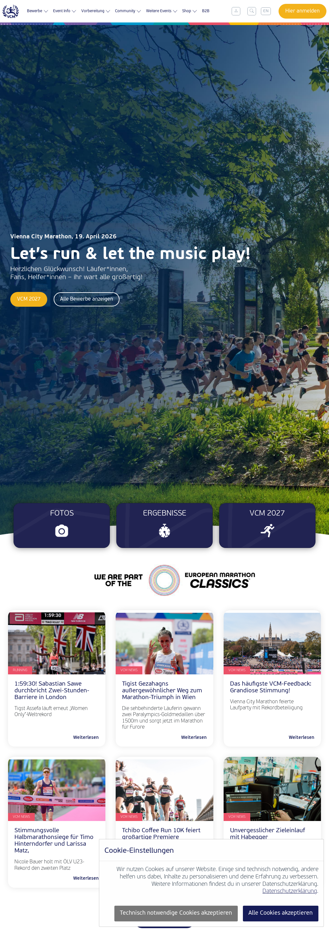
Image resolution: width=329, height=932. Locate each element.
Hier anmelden (302, 11)
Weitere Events (162, 11)
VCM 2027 (28, 299)
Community (128, 11)
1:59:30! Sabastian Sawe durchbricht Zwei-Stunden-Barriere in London (51, 691)
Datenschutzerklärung (289, 891)
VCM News (129, 670)
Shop (189, 11)
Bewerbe (37, 11)
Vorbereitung (96, 11)
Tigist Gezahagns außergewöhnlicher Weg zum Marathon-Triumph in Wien (162, 691)
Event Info (64, 11)
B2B (205, 11)
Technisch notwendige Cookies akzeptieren (176, 913)
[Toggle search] (251, 11)
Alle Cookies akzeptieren (280, 913)
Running (20, 670)
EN (266, 11)
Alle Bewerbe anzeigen (86, 299)
